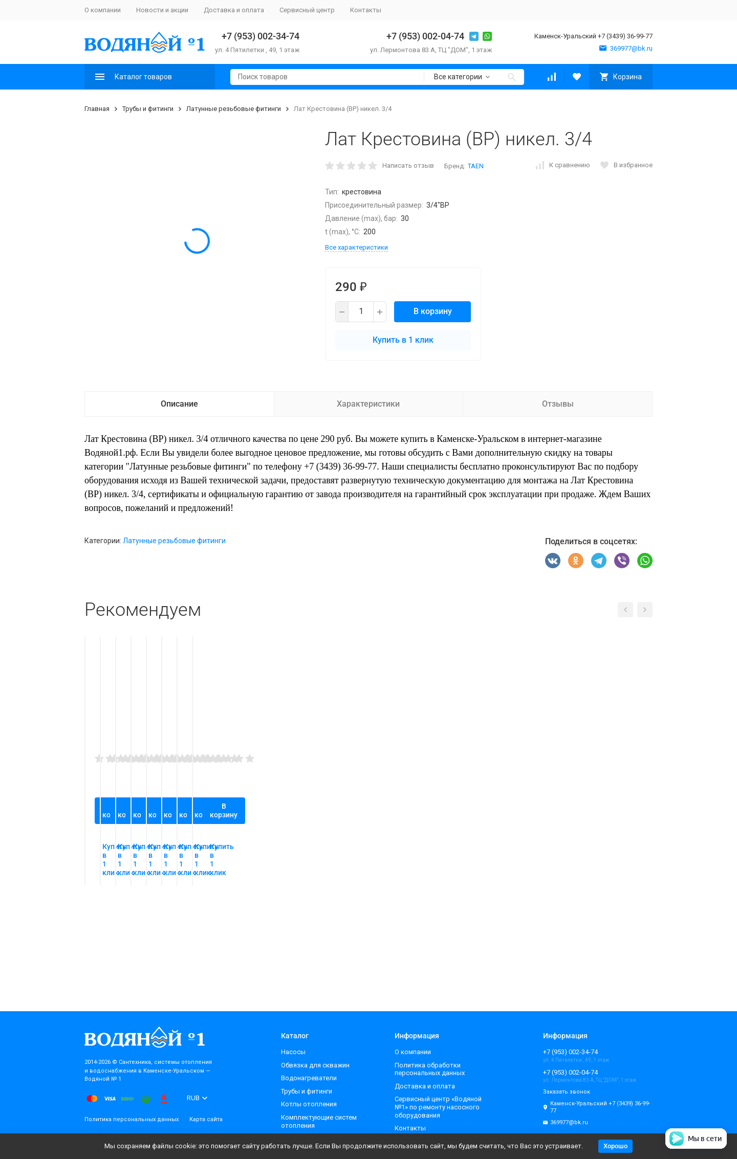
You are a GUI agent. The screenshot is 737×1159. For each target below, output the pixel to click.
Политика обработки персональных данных (430, 1069)
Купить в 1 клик (403, 340)
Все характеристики (356, 247)
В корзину (433, 311)
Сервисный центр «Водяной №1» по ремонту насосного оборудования (438, 1107)
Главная (97, 109)
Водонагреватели (309, 1078)
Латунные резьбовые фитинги (233, 109)
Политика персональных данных (131, 1119)
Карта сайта (206, 1119)
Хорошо (615, 1146)
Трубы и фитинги (148, 109)
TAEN (476, 166)
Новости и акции (162, 10)
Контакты (365, 10)
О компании (102, 10)
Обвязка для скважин (315, 1065)
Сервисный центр (307, 10)
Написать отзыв (408, 165)
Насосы (293, 1052)
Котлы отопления (309, 1104)
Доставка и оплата (234, 10)
